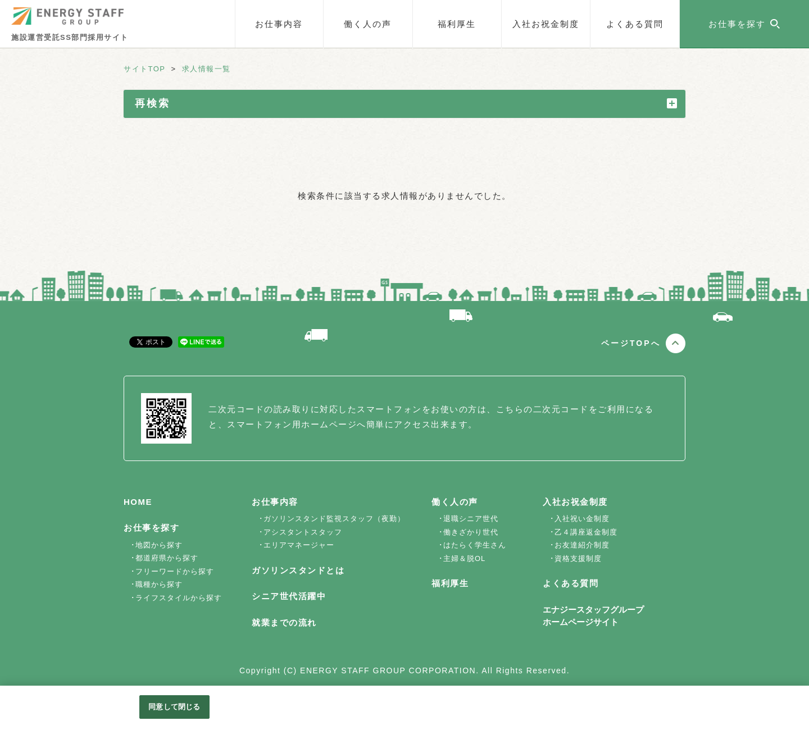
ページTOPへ (631, 343)
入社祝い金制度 (582, 518)
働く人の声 (368, 24)
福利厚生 (457, 24)
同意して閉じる (174, 706)
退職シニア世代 (470, 518)
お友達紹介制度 (582, 545)
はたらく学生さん (474, 545)
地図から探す (159, 545)
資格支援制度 (578, 558)
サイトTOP (145, 69)
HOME (138, 502)
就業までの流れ (284, 622)
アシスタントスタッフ (302, 532)
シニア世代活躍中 (289, 596)
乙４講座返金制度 (586, 532)
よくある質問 (634, 24)
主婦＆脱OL (464, 558)
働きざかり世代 (470, 532)
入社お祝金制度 (545, 24)
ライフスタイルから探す (178, 598)
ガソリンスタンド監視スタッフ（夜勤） (334, 518)
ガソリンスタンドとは (298, 570)
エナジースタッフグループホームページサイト (593, 616)
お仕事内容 (279, 24)
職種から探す (159, 584)
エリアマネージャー (298, 545)
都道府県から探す (166, 558)
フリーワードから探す (174, 571)
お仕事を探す (151, 527)
